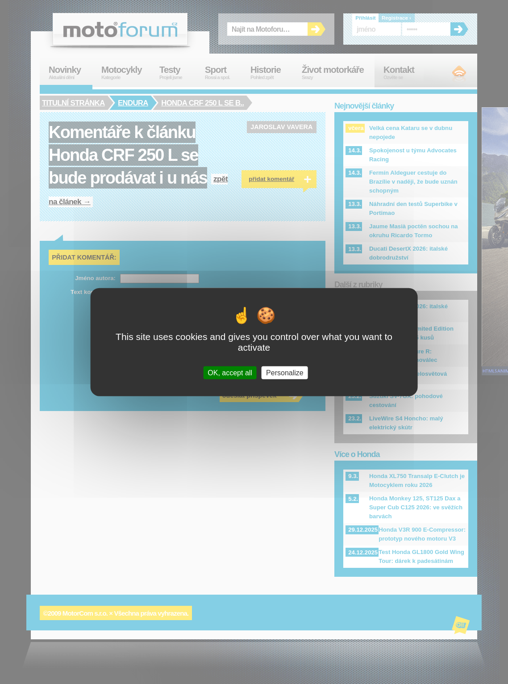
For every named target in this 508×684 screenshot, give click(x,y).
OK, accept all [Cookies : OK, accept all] (230, 373)
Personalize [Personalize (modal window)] (285, 373)
